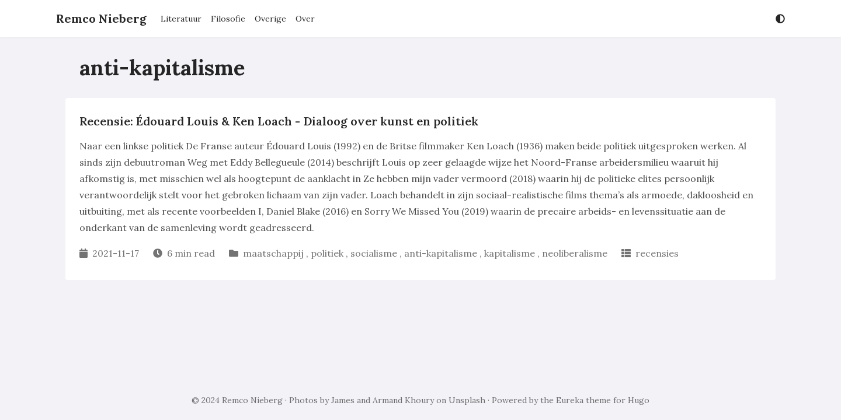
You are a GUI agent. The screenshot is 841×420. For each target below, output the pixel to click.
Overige (270, 18)
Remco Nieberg (101, 18)
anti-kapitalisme (440, 253)
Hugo (638, 400)
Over (305, 18)
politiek (327, 253)
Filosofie (228, 18)
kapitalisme (509, 253)
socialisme (373, 253)
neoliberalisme (574, 253)
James (343, 400)
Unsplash (467, 400)
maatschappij (273, 253)
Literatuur (181, 18)
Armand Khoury (403, 400)
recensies (657, 253)
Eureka (569, 400)
